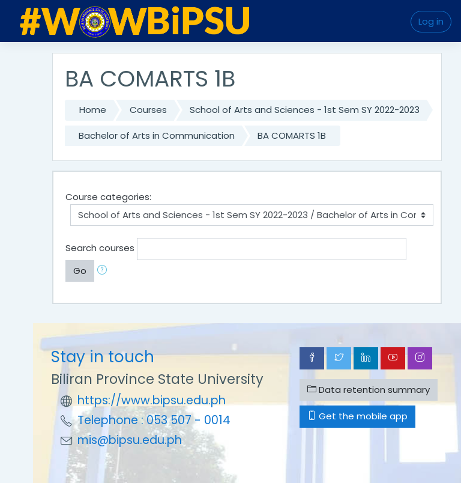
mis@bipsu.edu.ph (129, 440)
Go (79, 270)
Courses (148, 109)
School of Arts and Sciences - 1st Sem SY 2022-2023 (305, 109)
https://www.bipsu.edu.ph (151, 400)
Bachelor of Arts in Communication (157, 135)
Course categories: (108, 196)
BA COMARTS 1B (292, 135)
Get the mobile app (357, 416)
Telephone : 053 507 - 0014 (153, 420)
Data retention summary (368, 389)
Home (92, 109)
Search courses (99, 248)
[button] (104, 271)
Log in (431, 21)
